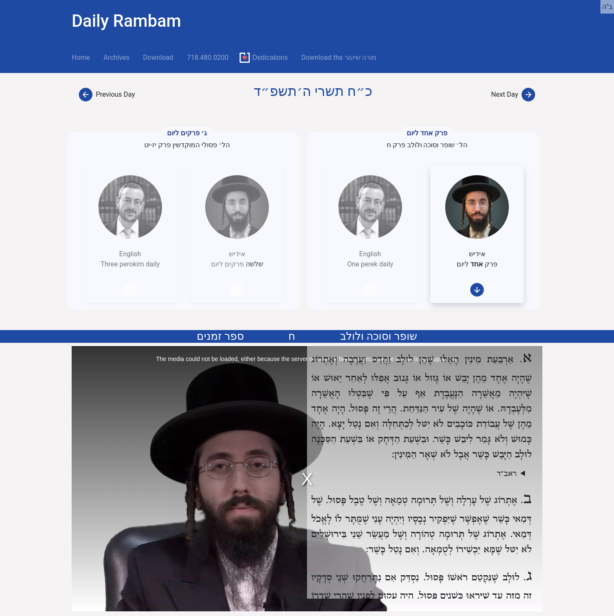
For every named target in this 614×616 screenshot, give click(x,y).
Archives (116, 57)
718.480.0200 (207, 57)
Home (84, 57)
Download (158, 57)
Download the (339, 57)
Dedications (270, 57)
